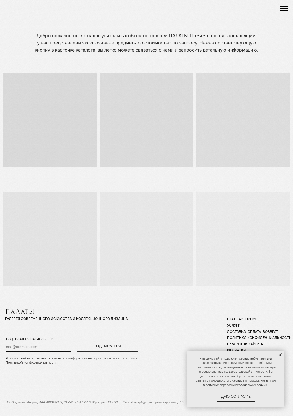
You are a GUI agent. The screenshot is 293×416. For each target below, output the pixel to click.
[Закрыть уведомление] (280, 355)
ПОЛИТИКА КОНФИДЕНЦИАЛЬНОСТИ (259, 338)
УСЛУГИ (234, 325)
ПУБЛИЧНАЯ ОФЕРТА (245, 344)
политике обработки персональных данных (236, 385)
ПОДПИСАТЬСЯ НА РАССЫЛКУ (29, 339)
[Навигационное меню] (284, 8)
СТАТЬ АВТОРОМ (241, 319)
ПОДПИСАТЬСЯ (107, 346)
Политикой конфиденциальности (31, 362)
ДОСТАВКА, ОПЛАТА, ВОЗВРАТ (252, 332)
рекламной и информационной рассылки (79, 358)
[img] (28, 8)
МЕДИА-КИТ (237, 350)
